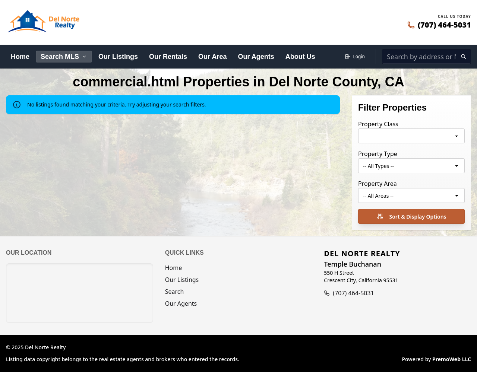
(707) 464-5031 (353, 293)
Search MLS (64, 56)
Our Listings (118, 56)
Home (20, 56)
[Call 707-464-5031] (439, 25)
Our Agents (256, 56)
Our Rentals (168, 56)
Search (174, 291)
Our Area (212, 56)
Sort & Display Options (411, 216)
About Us (300, 56)
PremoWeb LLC (451, 359)
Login (354, 56)
